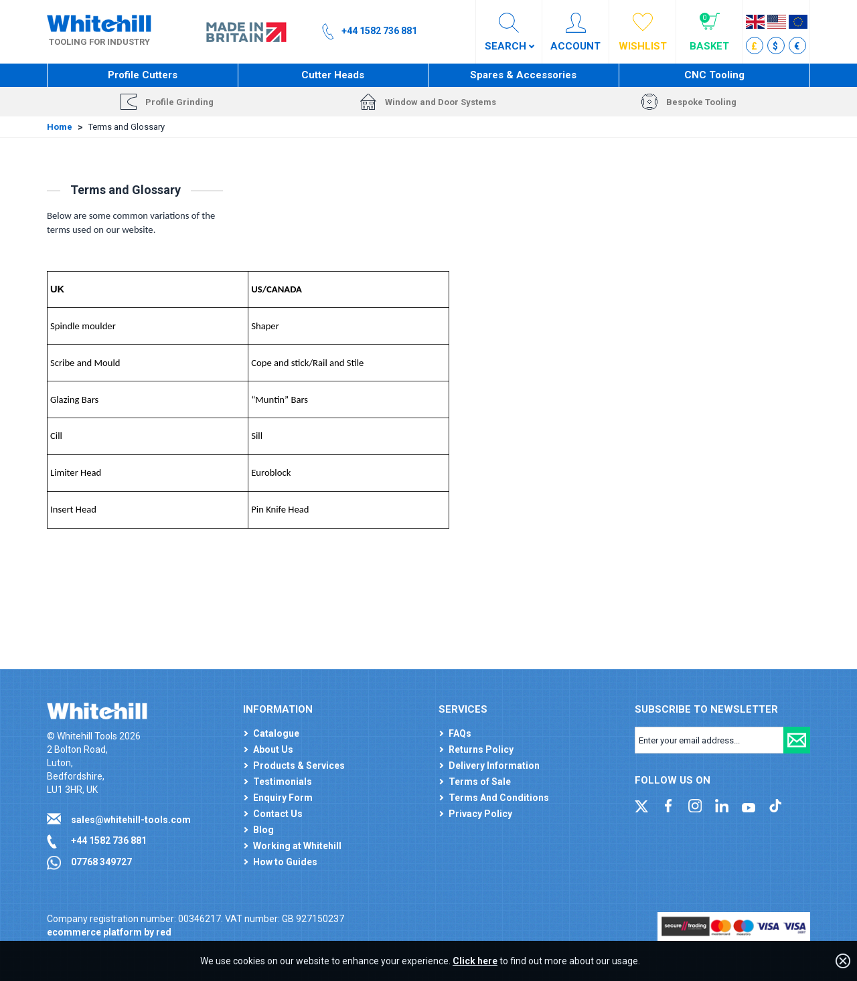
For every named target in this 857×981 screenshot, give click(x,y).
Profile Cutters (142, 75)
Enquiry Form (283, 797)
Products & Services (299, 765)
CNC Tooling (714, 75)
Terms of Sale (480, 781)
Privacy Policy (480, 813)
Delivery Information (494, 765)
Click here (475, 961)
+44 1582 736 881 (109, 840)
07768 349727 (101, 862)
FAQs (460, 733)
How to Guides (285, 862)
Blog (263, 829)
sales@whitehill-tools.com (131, 819)
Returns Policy (481, 749)
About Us (273, 749)
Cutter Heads (332, 75)
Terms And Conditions (499, 797)
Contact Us (278, 813)
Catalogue (276, 733)
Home (59, 127)
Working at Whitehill (297, 845)
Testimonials (282, 781)
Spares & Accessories (523, 75)
